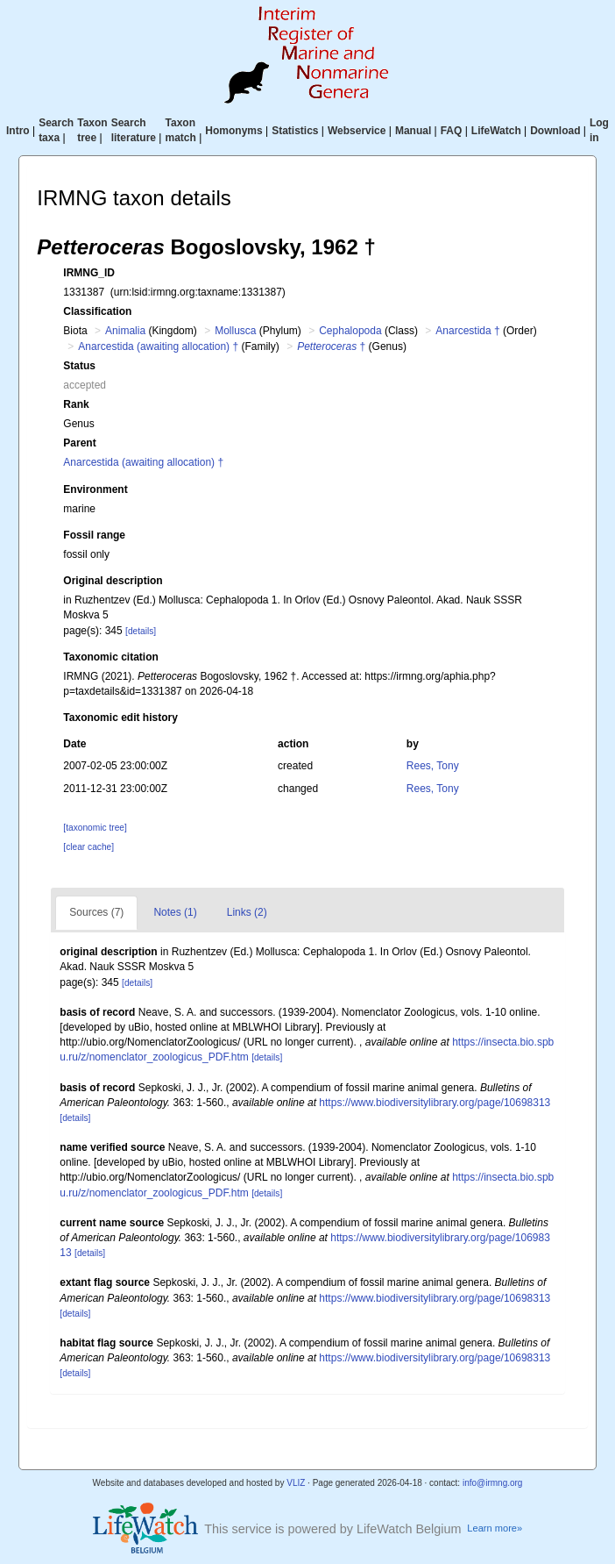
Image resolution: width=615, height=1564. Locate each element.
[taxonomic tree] (94, 827)
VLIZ (295, 1483)
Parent (79, 443)
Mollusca (235, 331)
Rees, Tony (432, 766)
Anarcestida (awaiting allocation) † (158, 346)
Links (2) (247, 912)
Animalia (125, 331)
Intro (18, 131)
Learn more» (494, 1528)
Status (79, 366)
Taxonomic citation (110, 657)
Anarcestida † (467, 331)
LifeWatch (496, 131)
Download (555, 131)
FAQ (452, 131)
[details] (140, 631)
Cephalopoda (350, 331)
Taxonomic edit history (120, 717)
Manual (413, 131)
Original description (112, 581)
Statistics (295, 131)
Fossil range (94, 535)
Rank (75, 404)
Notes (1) (174, 912)
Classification (97, 311)
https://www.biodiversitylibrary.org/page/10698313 (434, 1102)
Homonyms (233, 131)
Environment (95, 489)
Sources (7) (96, 912)
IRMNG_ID (89, 273)
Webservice (357, 131)
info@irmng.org (493, 1483)
